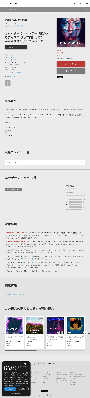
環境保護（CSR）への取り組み (76, 374)
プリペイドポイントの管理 (61, 380)
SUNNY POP (30, 341)
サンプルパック (18, 55)
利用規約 (71, 380)
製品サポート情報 (34, 372)
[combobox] (25, 364)
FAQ (31, 376)
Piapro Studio (45, 378)
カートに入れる (71, 64)
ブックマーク (71, 71)
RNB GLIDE (50, 341)
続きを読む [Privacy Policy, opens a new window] (18, 385)
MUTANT (45, 376)
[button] (85, 333)
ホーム (34, 364)
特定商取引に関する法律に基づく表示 (77, 376)
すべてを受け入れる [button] (10, 389)
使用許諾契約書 (10, 76)
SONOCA (45, 372)
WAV (15, 60)
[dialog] (16, 378)
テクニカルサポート (26, 259)
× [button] (28, 363)
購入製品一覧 (58, 372)
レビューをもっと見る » (13, 189)
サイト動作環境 (73, 378)
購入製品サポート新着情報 (61, 374)
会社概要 (71, 372)
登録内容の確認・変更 (60, 378)
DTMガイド (33, 374)
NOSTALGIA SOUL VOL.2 (74, 341)
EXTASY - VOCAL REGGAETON (15, 341)
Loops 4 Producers (16, 72)
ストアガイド (33, 378)
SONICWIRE (12, 3)
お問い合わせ (33, 382)
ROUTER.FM (45, 374)
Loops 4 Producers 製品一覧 (15, 294)
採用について (72, 384)
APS (44, 380)
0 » (20, 26)
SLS (44, 382)
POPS (12, 57)
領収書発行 (58, 376)
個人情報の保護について (75, 382)
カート (57, 384)
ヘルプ (32, 380)
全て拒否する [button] (22, 389)
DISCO (17, 57)
